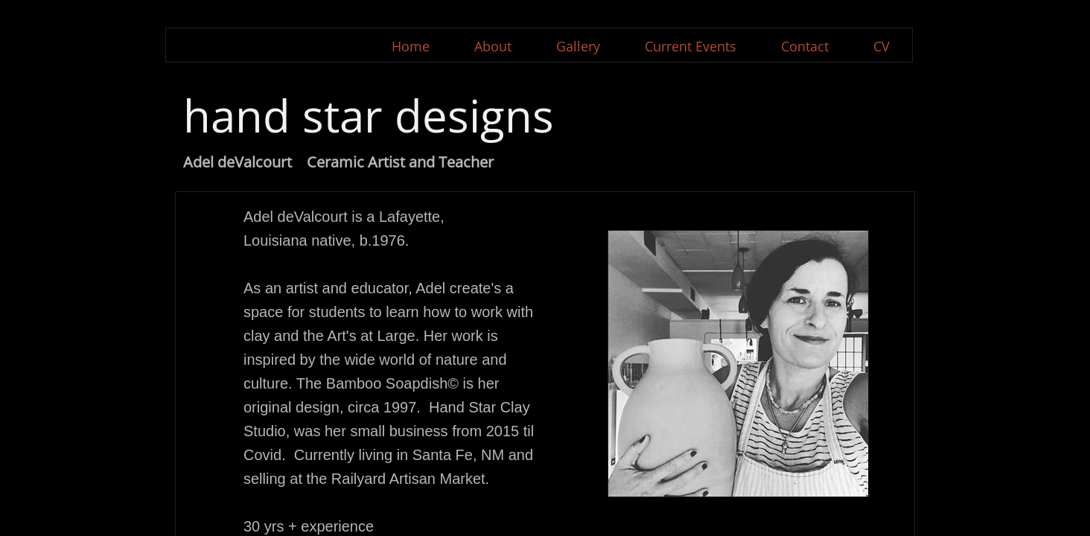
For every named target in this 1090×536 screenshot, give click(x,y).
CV (881, 46)
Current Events (690, 46)
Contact (805, 46)
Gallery (578, 46)
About (492, 46)
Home (411, 46)
